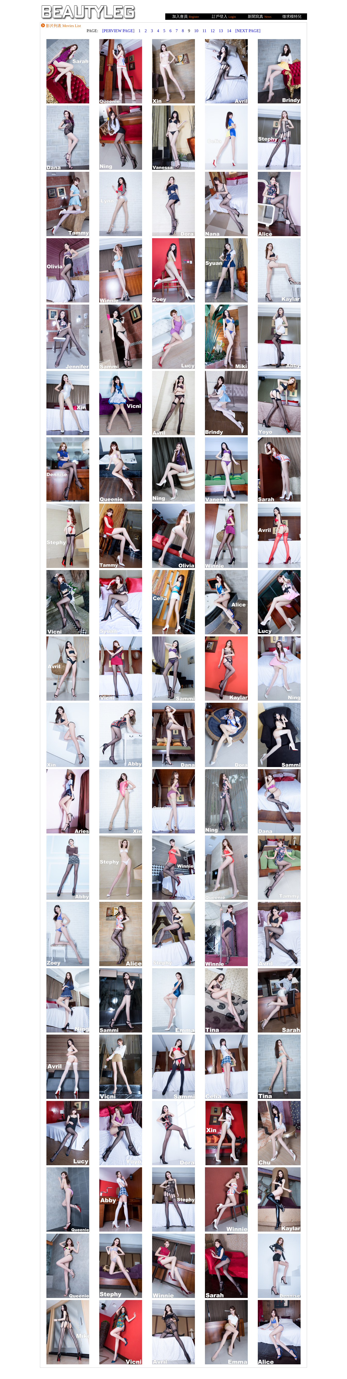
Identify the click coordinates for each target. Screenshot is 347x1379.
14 (229, 31)
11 (204, 31)
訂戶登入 (219, 16)
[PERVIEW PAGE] (118, 31)
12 (213, 31)
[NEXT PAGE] (247, 31)
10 (196, 31)
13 (221, 31)
